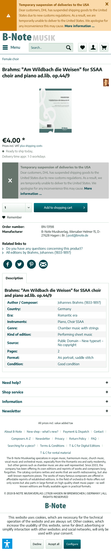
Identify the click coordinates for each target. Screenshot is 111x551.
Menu (11, 47)
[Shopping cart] (104, 47)
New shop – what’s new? (42, 431)
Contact (99, 431)
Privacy (59, 438)
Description (14, 278)
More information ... (80, 26)
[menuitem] (11, 47)
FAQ (93, 438)
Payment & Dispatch (76, 431)
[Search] (68, 47)
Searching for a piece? (21, 445)
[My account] (93, 47)
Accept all (53, 544)
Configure (72, 544)
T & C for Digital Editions (84, 445)
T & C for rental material (55, 452)
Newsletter (43, 438)
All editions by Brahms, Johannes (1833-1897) (36, 252)
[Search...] (51, 47)
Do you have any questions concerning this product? (42, 248)
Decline (37, 544)
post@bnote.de (77, 235)
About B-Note (13, 431)
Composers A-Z (21, 438)
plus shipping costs (31, 145)
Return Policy (77, 438)
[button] (7, 544)
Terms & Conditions (52, 445)
